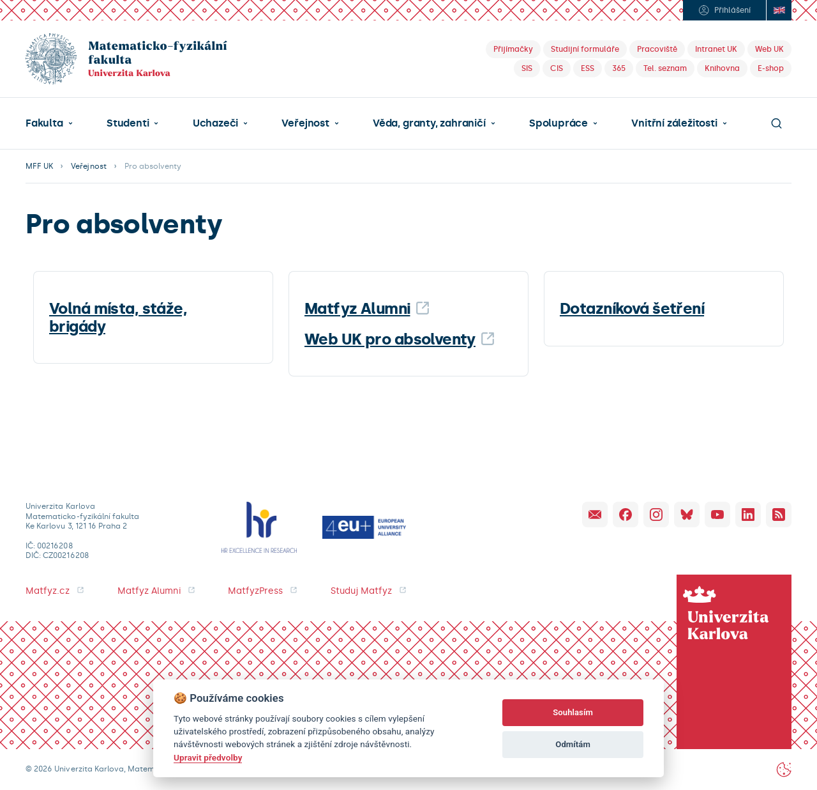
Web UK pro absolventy (390, 339)
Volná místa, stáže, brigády (118, 317)
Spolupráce (558, 123)
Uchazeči (215, 123)
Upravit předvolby (208, 757)
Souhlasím (573, 712)
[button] (49, 123)
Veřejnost (305, 123)
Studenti (128, 123)
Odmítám (572, 744)
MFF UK (39, 166)
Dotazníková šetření (632, 308)
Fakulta (44, 123)
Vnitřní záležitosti (674, 123)
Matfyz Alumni (357, 308)
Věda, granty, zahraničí (429, 123)
